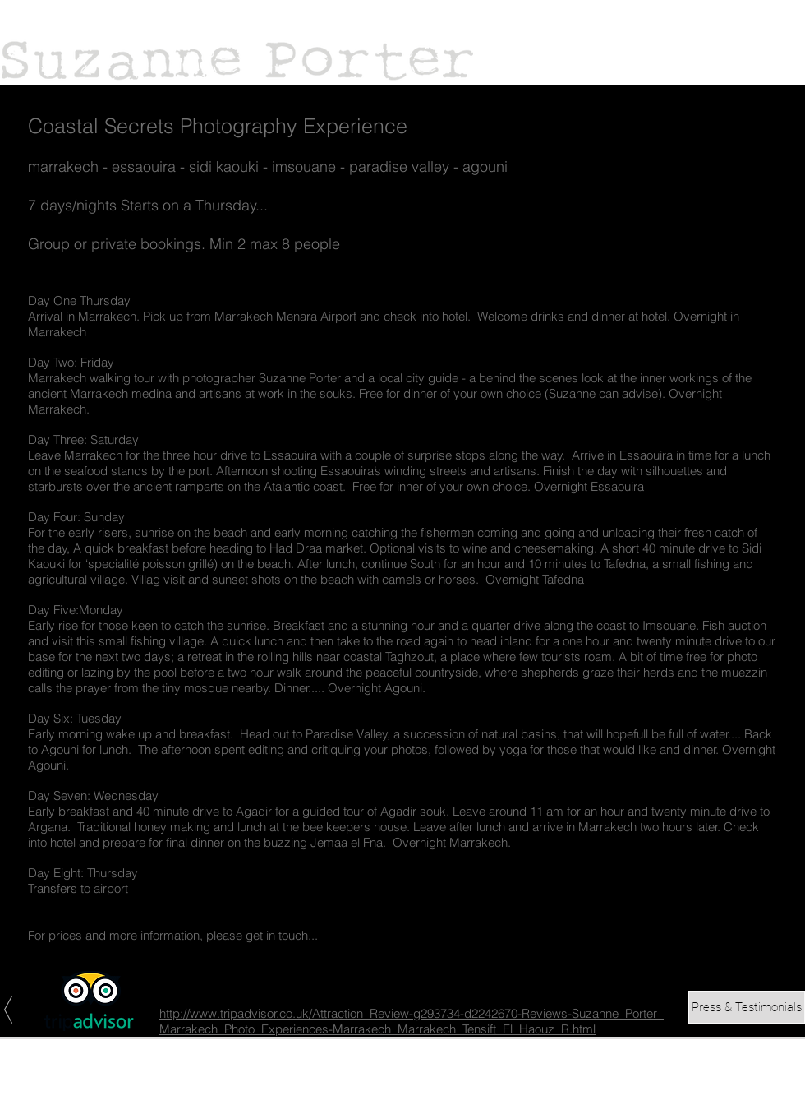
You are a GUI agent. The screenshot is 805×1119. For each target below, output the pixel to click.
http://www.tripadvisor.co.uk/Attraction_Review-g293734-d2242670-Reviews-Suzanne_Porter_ (411, 1013)
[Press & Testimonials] (746, 1007)
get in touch (277, 935)
